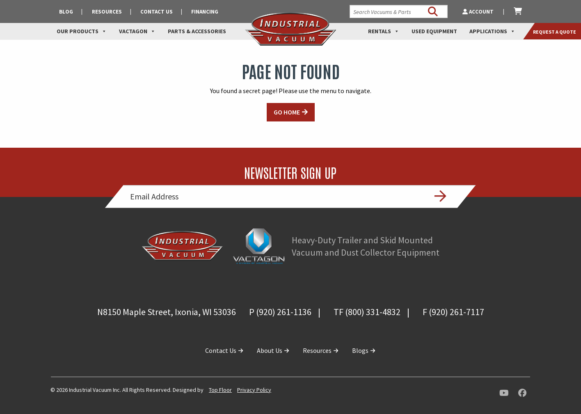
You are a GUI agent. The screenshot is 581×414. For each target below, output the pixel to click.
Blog (66, 11)
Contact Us (156, 11)
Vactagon (137, 31)
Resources (107, 11)
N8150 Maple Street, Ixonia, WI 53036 (166, 312)
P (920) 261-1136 (280, 312)
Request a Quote (554, 32)
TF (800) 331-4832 (367, 312)
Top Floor (220, 389)
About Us (273, 350)
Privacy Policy (254, 389)
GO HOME (287, 112)
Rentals (383, 31)
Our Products (82, 31)
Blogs (364, 350)
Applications (492, 31)
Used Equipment (434, 31)
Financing (204, 11)
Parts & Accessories (197, 31)
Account (478, 11)
